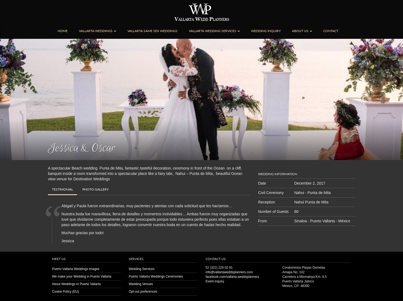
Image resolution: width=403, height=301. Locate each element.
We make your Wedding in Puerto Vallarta (81, 276)
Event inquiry (215, 281)
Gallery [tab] (95, 189)
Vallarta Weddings (97, 31)
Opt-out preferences (143, 291)
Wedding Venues (141, 284)
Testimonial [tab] (62, 189)
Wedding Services (142, 269)
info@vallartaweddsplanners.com (229, 272)
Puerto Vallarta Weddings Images (75, 269)
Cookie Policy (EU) (65, 291)
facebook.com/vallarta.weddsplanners (232, 277)
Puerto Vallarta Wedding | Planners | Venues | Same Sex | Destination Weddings (201, 12)
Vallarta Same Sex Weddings (152, 31)
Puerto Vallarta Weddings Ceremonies (156, 276)
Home (63, 31)
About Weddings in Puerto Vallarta (76, 284)
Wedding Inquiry (266, 31)
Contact (330, 31)
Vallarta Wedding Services (214, 31)
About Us (302, 31)
